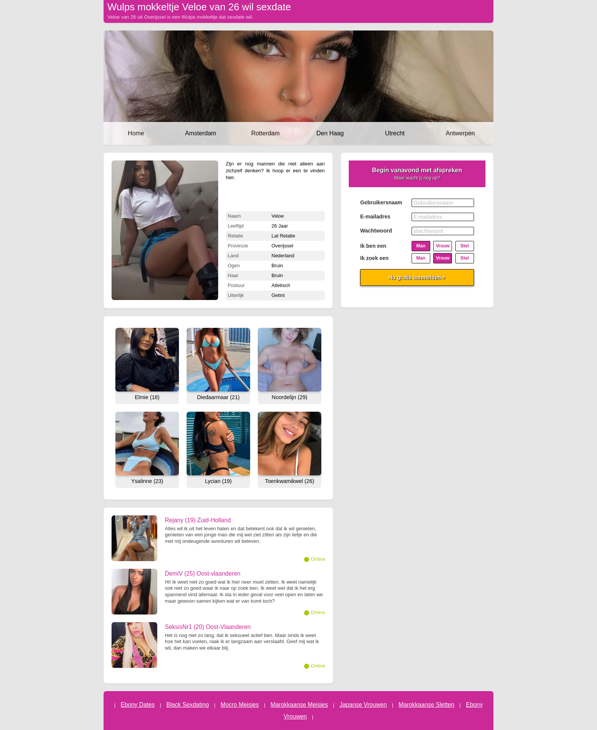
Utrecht (395, 133)
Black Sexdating (187, 704)
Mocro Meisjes (239, 704)
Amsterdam (200, 133)
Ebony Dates (138, 704)
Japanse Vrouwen (363, 704)
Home (136, 133)
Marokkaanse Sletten (427, 704)
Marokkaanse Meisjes (299, 704)
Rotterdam (265, 133)
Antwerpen (460, 133)
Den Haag (330, 133)
